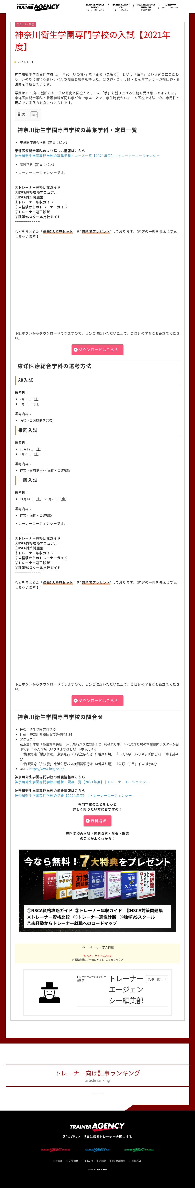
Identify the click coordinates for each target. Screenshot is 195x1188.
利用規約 (102, 1161)
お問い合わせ (137, 1161)
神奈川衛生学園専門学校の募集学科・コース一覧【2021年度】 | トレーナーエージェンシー (87, 155)
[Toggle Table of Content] (32, 114)
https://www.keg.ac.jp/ (46, 768)
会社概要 (59, 1161)
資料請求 (99, 820)
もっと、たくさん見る (97, 956)
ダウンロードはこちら (98, 349)
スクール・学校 (25, 24)
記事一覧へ (155, 979)
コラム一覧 (89, 1161)
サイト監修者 (73, 1161)
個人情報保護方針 (118, 1161)
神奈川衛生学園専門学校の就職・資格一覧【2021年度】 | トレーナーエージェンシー (82, 781)
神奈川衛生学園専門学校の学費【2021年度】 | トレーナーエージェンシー (73, 795)
